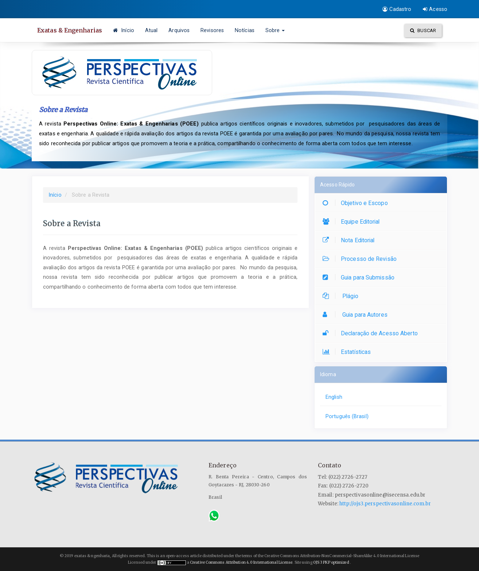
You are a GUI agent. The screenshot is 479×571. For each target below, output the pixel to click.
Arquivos (179, 30)
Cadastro (396, 9)
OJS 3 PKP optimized (330, 562)
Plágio (342, 296)
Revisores (212, 30)
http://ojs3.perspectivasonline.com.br (385, 504)
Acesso (435, 9)
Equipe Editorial (353, 221)
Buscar (423, 30)
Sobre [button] (275, 30)
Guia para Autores (357, 314)
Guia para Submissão (360, 277)
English (334, 397)
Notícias (244, 30)
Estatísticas (348, 351)
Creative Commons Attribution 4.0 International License (241, 562)
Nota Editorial (350, 240)
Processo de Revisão (361, 258)
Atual (151, 30)
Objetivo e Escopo (357, 203)
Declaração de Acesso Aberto (372, 333)
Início (123, 30)
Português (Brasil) (347, 416)
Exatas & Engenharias (69, 30)
